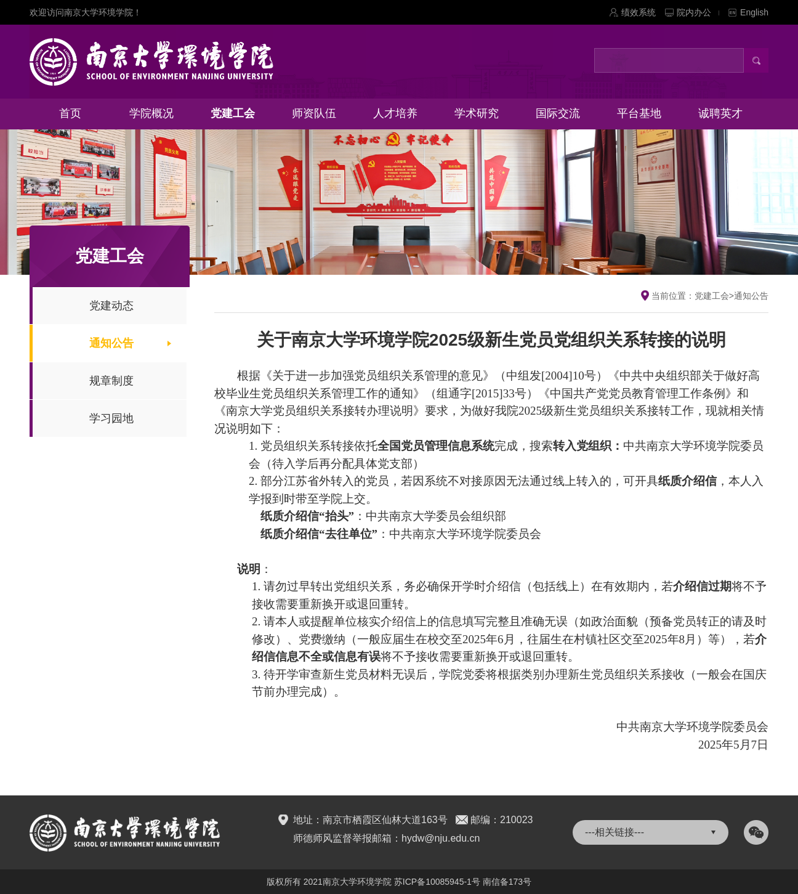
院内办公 (698, 12)
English (754, 12)
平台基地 (639, 113)
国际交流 (558, 113)
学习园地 (111, 418)
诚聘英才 (720, 113)
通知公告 (111, 343)
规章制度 (111, 381)
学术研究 (476, 113)
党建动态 (111, 305)
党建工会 (233, 113)
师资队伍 (314, 113)
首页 (70, 113)
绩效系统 (638, 12)
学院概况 (151, 113)
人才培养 (395, 113)
